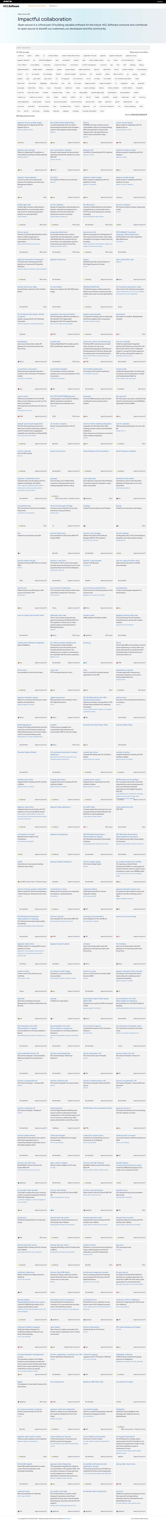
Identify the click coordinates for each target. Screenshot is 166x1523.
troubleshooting (65, 106)
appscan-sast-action (26, 807)
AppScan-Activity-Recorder (127, 615)
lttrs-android (121, 396)
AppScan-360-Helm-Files (93, 1382)
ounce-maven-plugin (124, 122)
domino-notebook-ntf (26, 1108)
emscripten (120, 314)
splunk (117, 102)
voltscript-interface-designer (29, 1327)
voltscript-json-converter (126, 1135)
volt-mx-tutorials (24, 451)
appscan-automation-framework (30, 259)
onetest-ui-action (123, 752)
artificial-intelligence (45, 60)
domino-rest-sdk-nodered (93, 1163)
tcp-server (21, 106)
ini (116, 83)
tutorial (77, 106)
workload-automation (89, 111)
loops (48, 88)
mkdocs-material (113, 88)
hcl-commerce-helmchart (60, 588)
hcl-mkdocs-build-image (60, 971)
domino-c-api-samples (92, 560)
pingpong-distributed (58, 232)
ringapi (97, 97)
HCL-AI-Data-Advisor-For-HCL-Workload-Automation (95, 698)
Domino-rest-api (56, 916)
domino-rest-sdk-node (26, 1163)
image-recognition (105, 83)
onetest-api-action (90, 752)
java (133, 83)
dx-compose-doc (57, 1382)
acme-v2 (21, 55)
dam (118, 65)
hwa (63, 83)
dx (27, 74)
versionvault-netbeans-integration (31, 643)
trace (54, 106)
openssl (53, 998)
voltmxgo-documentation (93, 916)
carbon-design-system (96, 60)
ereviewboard (121, 588)
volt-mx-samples (122, 424)
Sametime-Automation (125, 478)
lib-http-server (89, 205)
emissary (86, 944)
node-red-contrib (33, 92)
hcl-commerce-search (92, 1026)
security (47, 102)
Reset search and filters (139, 52)
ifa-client (53, 177)
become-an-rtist (89, 232)
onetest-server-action (91, 779)
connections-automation (27, 369)
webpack (66, 111)
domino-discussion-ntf (92, 1053)
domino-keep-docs (58, 533)
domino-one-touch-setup (126, 916)
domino (20, 74)
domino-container (123, 205)
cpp (111, 65)
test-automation (44, 106)
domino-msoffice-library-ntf (94, 1081)
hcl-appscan (65, 78)
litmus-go (87, 643)
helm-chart (21, 83)
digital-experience (84, 69)
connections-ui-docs (58, 889)
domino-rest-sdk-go (58, 1190)
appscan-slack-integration (60, 1464)
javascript (141, 83)
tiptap (20, 1382)
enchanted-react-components (62, 1300)
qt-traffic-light (89, 807)
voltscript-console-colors (93, 1135)
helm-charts (32, 83)
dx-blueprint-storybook (125, 1436)
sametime (106, 97)
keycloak (21, 998)
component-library (60, 65)
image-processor (90, 83)
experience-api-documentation (62, 314)
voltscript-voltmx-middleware (128, 1300)
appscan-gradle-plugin (125, 177)
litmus (118, 643)
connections (74, 65)
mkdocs (101, 88)
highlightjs (43, 83)
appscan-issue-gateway (27, 177)
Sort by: (128, 115)
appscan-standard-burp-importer (129, 971)
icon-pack (77, 83)
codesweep (46, 65)
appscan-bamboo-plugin (126, 150)
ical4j (20, 862)
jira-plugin (21, 88)
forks (102, 111)
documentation (142, 69)
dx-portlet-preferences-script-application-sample (95, 1465)
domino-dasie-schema (26, 1135)
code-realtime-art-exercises (94, 1436)
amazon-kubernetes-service (71, 55)
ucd (94, 106)
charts (116, 60)
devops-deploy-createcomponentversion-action (129, 1164)
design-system (37, 69)
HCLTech (160, 1)
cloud (139, 60)
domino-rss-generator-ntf (126, 1081)
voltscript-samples (57, 1135)
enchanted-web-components (94, 1491)
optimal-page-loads (97, 92)
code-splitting (34, 65)
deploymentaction (23, 69)
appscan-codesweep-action (29, 478)
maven (78, 88)
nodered (45, 92)
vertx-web (54, 670)
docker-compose (127, 69)
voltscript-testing (90, 889)
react (48, 97)
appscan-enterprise (116, 55)
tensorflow (31, 106)
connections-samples (58, 369)
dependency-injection (124, 670)
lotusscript (57, 88)
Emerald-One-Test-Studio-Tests (95, 725)
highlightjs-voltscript (124, 1354)
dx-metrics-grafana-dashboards (63, 643)
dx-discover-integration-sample (95, 1272)
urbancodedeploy (130, 106)
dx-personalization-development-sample (31, 1355)
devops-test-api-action (59, 1245)
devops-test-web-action (27, 1245)
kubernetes (31, 88)
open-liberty (55, 1327)
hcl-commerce (78, 78)
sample (115, 97)
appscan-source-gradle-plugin (30, 122)
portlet (136, 92)
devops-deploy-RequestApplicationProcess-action (31, 1301)
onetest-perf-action (58, 779)
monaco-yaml (88, 615)
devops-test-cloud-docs (125, 1464)
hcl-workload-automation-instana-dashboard (64, 753)
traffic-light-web (24, 205)
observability (83, 92)
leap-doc (119, 1245)
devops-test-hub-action (59, 1217)
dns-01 (116, 69)
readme (64, 97)
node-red (21, 92)
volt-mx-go (35, 111)
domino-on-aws (89, 971)
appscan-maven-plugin (92, 177)
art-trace (119, 1491)
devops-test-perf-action (92, 1217)
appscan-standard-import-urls (128, 889)
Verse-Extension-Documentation (96, 451)
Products (53, 6)
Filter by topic (22, 52)
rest (80, 97)
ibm (69, 83)
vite (19, 111)
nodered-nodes (57, 92)
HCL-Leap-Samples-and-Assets (128, 1327)
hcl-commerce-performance (94, 588)
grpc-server (48, 78)
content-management (89, 65)
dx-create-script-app (58, 1491)
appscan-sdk (88, 150)
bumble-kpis (55, 341)
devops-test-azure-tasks (27, 287)
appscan (103, 55)
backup (76, 60)
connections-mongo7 (124, 1382)
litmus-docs (22, 670)
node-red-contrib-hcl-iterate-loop (97, 341)
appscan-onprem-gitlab (59, 944)
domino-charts (23, 971)
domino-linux (121, 697)
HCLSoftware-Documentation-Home (97, 1108)
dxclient (58, 74)
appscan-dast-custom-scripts (29, 1436)
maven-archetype (89, 88)
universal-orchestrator (107, 106)
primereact (22, 1217)
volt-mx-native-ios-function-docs (31, 615)
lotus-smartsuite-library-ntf (28, 1053)
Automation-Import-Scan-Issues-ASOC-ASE (96, 999)
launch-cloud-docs (57, 451)
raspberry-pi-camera (35, 97)
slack (100, 102)
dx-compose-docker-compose (30, 1409)
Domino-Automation (91, 1327)
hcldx (137, 78)
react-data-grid (89, 478)
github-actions (118, 74)
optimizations (112, 92)
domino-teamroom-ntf (125, 1053)
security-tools (90, 102)
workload (76, 111)
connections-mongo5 (26, 834)
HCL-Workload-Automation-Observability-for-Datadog (28, 917)
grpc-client (36, 78)
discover (96, 69)
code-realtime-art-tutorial (60, 1436)
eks (91, 74)
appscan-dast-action (26, 944)
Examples (87, 396)
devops (59, 69)
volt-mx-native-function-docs (128, 560)
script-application (23, 102)
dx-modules (35, 74)
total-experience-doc (124, 807)
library (41, 88)
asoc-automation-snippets (60, 150)
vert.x (85, 670)
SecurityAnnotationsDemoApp (62, 122)
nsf (74, 92)
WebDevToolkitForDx (91, 287)
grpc (27, 78)
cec (108, 60)
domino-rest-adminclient (93, 1190)
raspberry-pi (21, 97)
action (30, 55)
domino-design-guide (91, 862)
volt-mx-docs (23, 396)
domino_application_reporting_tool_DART (67, 1354)
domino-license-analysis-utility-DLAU (32, 889)
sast (134, 97)
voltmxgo (46, 111)
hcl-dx (88, 78)
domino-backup (122, 533)
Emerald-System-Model (27, 752)
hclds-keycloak (56, 1108)
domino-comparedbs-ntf (27, 1081)
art (34, 60)
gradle (143, 74)
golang (135, 74)
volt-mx (26, 111)
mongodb (139, 88)
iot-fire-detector (57, 205)
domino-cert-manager (92, 533)
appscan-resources (57, 259)
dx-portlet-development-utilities (128, 862)
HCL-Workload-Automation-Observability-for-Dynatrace (127, 835)
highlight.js (120, 1409)
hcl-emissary (121, 944)
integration (124, 83)
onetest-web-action (25, 779)
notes (68, 92)
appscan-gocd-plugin (26, 150)
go (128, 74)
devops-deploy (70, 69)
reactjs (56, 97)
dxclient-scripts (89, 1245)
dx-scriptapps (47, 74)
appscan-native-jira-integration (62, 1409)
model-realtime (127, 88)
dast (124, 65)
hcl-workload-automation (123, 78)
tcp (137, 102)
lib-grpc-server (122, 1272)
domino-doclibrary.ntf (59, 1081)
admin (37, 55)
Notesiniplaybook (24, 725)
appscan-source (131, 55)
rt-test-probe (121, 369)
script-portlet (37, 102)
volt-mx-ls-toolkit (123, 341)
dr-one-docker (56, 287)
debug (141, 65)
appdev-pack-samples (92, 314)
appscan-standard (23, 60)
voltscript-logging (90, 1354)
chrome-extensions (127, 60)
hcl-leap (97, 78)
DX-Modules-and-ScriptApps (127, 779)
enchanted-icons (90, 1300)
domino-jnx (22, 588)
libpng (118, 506)
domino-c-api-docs (58, 560)
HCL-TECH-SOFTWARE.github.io (62, 396)
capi (84, 60)
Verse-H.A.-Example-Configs (61, 506)
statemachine (127, 102)
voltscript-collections (26, 1272)
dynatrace (83, 74)
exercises (99, 74)
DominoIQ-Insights (25, 1464)
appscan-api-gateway (59, 834)
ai (43, 55)
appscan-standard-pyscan (28, 697)
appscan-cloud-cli (123, 1108)
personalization (125, 92)
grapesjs (53, 478)
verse (141, 106)
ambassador (22, 341)
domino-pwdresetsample (60, 1053)
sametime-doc (122, 1190)
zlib (19, 533)
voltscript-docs (24, 1491)
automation (66, 60)
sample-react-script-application (30, 424)
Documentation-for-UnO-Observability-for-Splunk (28, 1027)
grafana (20, 78)
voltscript (56, 111)
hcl (57, 78)
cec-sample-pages (90, 1409)
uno (119, 106)
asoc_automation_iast (125, 259)
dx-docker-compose (58, 424)
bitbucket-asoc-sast (58, 615)
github (107, 74)
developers (49, 69)
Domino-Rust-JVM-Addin (60, 1272)
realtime (72, 97)
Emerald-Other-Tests (124, 725)
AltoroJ (86, 122)
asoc (57, 60)
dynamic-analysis (70, 74)
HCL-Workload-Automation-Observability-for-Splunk (94, 835)
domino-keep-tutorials (26, 560)
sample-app (125, 97)
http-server (54, 83)
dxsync (86, 259)
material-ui (68, 88)
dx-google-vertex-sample (28, 1190)
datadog (132, 65)
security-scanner (76, 102)
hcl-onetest (107, 78)
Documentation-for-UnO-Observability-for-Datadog (126, 999)
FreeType (86, 506)
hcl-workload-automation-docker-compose (31, 315)
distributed (106, 69)
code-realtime (22, 65)
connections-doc (24, 506)
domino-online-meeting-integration (97, 424)
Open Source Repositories (37, 6)
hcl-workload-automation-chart (128, 287)
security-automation (60, 102)
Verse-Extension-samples (126, 451)
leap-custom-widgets (58, 1163)
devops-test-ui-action (124, 1217)
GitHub (68, 1518)
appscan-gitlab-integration (61, 862)
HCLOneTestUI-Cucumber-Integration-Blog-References (127, 233)
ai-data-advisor (53, 55)
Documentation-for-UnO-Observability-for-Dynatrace (61, 1027)
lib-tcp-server (23, 232)
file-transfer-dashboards (92, 369)
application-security (90, 55)
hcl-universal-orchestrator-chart (128, 1026)
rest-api (88, 97)
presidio (53, 725)
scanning (142, 97)
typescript (86, 106)
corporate (103, 65)
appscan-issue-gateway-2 (60, 807)
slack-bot (108, 102)
